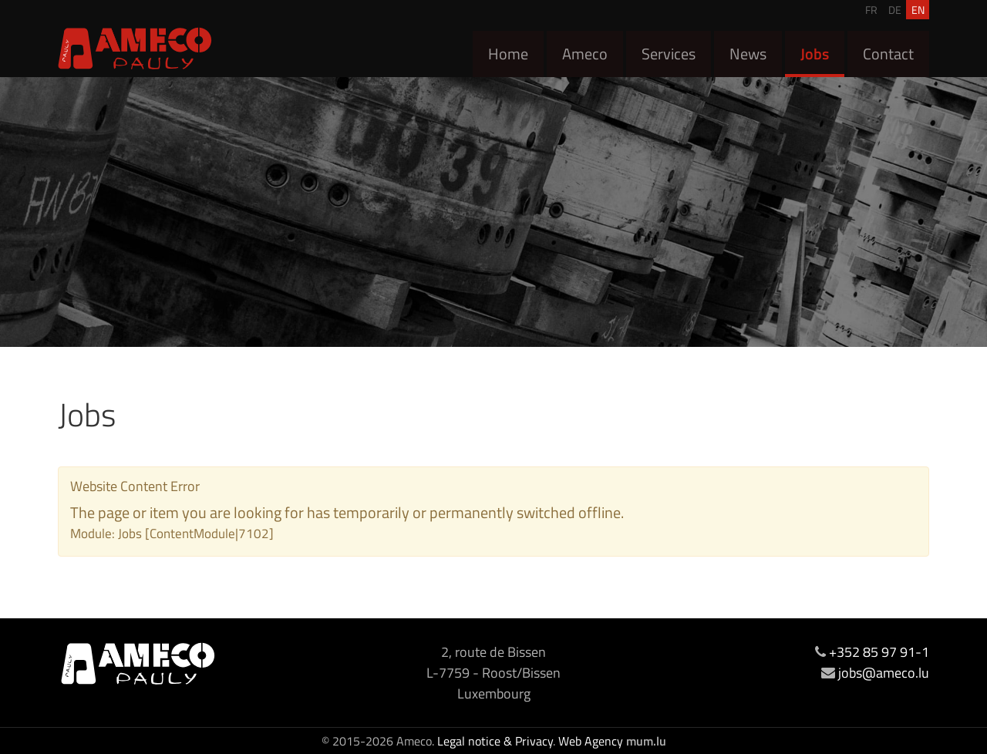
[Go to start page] (135, 48)
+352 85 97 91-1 (879, 651)
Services (669, 54)
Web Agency (590, 741)
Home (508, 54)
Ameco (585, 54)
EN (918, 10)
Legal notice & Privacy (495, 741)
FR (871, 10)
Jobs (814, 54)
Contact (888, 54)
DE (894, 10)
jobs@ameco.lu (883, 672)
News (747, 54)
